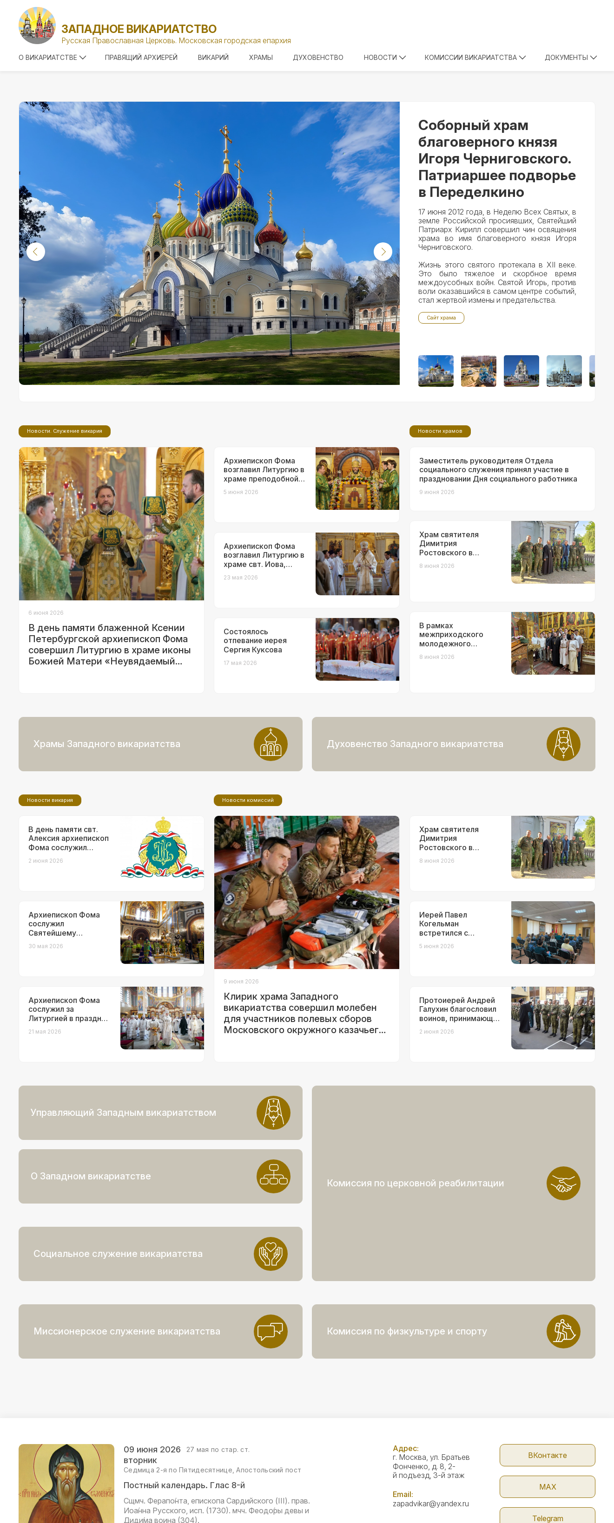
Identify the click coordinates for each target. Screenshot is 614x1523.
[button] (35, 251)
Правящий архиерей (141, 57)
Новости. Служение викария (64, 508)
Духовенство (318, 57)
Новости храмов (440, 508)
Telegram (547, 1454)
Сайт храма (441, 317)
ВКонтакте (547, 1391)
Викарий (213, 57)
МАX (547, 1423)
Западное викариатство (139, 29)
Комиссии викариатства (475, 57)
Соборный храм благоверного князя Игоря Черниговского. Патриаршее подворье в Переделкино (497, 158)
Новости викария (50, 877)
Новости (385, 57)
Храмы (261, 57)
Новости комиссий (248, 877)
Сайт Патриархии (547, 1486)
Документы (571, 57)
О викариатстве (52, 57)
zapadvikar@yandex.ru (431, 1440)
